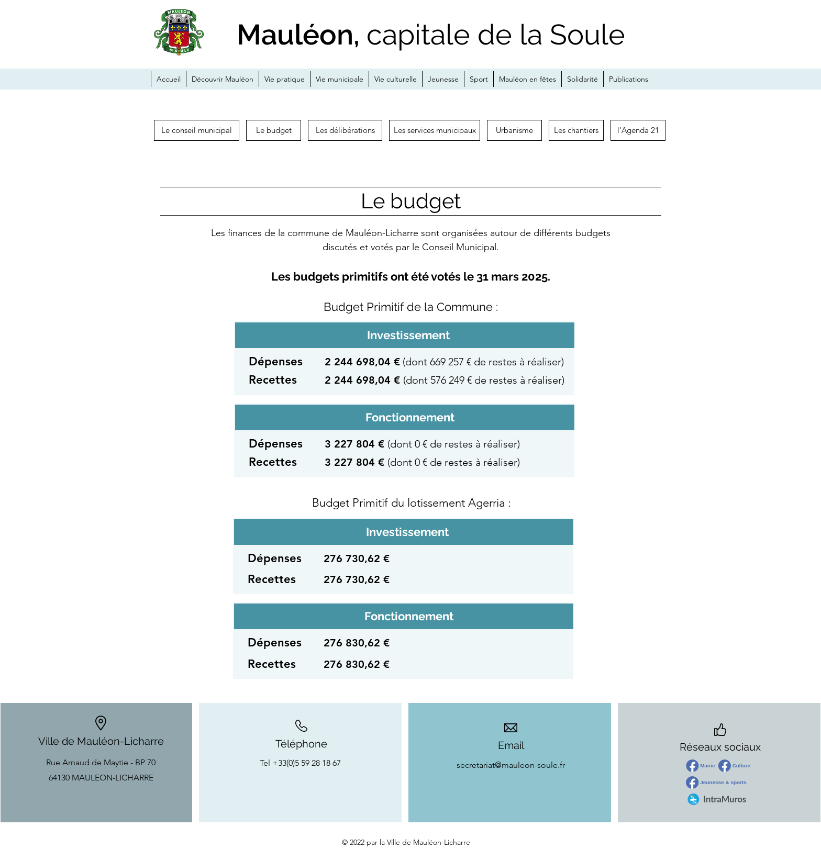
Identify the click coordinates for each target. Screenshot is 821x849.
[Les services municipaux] (434, 130)
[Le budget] (273, 130)
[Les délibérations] (345, 130)
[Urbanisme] (514, 130)
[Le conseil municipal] (196, 130)
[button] (576, 130)
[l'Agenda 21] (638, 130)
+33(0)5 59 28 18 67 (306, 763)
